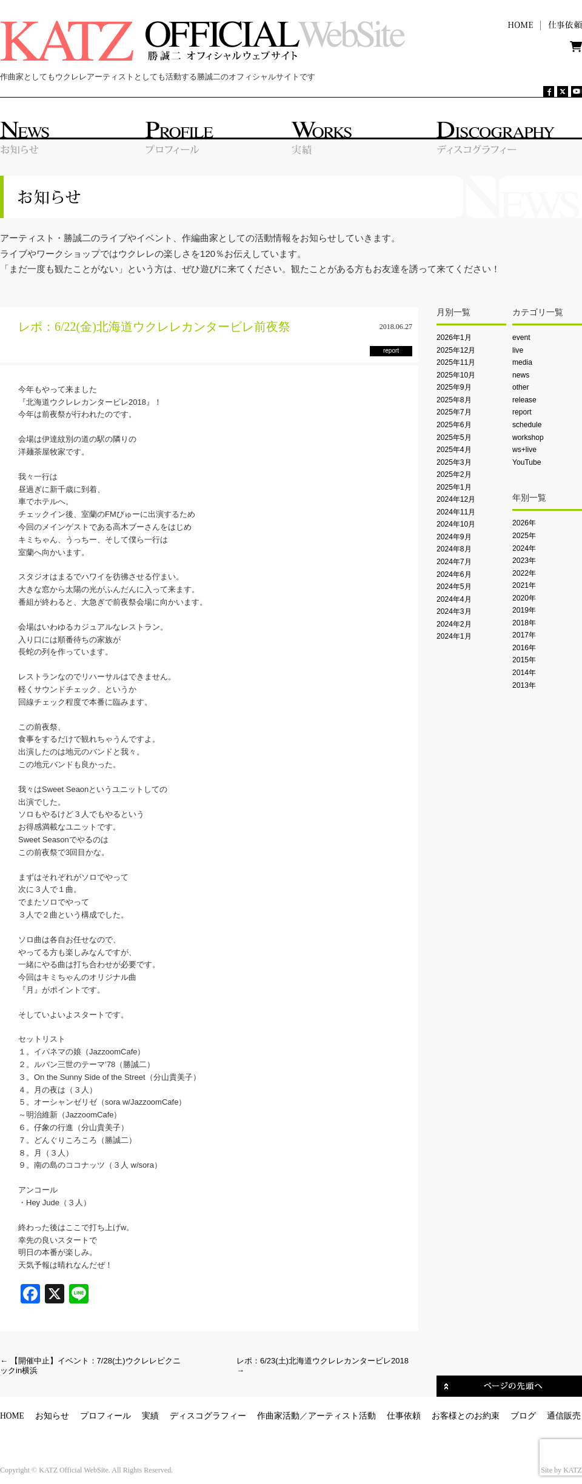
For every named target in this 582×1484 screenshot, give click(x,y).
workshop (528, 437)
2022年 (524, 573)
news (520, 375)
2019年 (524, 610)
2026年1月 (454, 337)
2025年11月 (455, 362)
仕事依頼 (404, 1415)
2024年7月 (454, 561)
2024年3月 (454, 611)
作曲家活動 (278, 1415)
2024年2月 (454, 624)
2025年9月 (454, 387)
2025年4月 (454, 449)
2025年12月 (455, 350)
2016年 (524, 648)
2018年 (524, 623)
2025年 (524, 535)
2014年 (524, 672)
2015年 (524, 660)
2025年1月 (454, 487)
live (517, 350)
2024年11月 (455, 512)
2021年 (524, 585)
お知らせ (52, 1415)
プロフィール (105, 1415)
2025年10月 (455, 375)
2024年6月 (454, 574)
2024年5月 (454, 586)
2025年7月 (454, 412)
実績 (150, 1415)
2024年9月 (454, 537)
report (522, 412)
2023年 (524, 560)
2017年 (524, 635)
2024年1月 (454, 636)
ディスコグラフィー (208, 1415)
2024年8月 (454, 549)
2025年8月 (454, 400)
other (520, 387)
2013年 (524, 685)
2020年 (524, 598)
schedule (526, 425)
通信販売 (564, 1415)
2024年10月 (455, 524)
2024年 (524, 548)
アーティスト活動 (342, 1415)
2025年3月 (454, 462)
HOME (12, 1415)
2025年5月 (454, 437)
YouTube (526, 462)
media (522, 362)
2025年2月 (454, 474)
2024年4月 (454, 599)
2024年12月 (455, 499)
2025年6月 (454, 425)
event (521, 337)
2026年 (524, 523)
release (524, 400)
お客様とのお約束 (466, 1415)
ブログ (523, 1415)
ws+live (524, 449)
